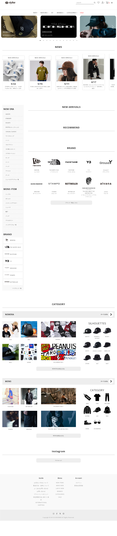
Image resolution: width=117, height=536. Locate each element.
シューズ (8, 207)
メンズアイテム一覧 (11, 224)
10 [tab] (70, 40)
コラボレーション (10, 153)
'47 (52, 13)
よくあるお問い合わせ (41, 488)
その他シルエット (10, 149)
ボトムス (8, 198)
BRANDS (60, 13)
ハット (7, 140)
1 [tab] (40, 40)
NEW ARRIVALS (13, 58)
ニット (7, 162)
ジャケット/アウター (11, 203)
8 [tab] (63, 40)
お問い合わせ (41, 491)
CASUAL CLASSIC (11, 131)
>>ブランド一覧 (16, 288)
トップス (8, 194)
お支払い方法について (41, 483)
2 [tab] (43, 40)
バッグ (7, 166)
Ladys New (60, 488)
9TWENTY (8, 118)
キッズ (7, 157)
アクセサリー (9, 220)
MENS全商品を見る (58, 435)
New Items (60, 483)
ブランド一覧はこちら (71, 202)
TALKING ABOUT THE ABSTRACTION (58, 429)
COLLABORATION (58, 362)
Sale (60, 497)
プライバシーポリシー (41, 494)
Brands (60, 491)
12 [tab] (77, 40)
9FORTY (8, 123)
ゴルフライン (9, 144)
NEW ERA (44, 13)
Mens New (60, 485)
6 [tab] (57, 40)
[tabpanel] (19, 27)
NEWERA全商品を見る (58, 369)
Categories (60, 494)
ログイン (79, 483)
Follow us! (58, 460)
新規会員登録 (78, 485)
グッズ (7, 175)
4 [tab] (50, 40)
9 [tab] (67, 40)
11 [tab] (73, 40)
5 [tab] (53, 40)
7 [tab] (60, 40)
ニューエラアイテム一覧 (12, 179)
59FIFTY (8, 114)
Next (112, 27)
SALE (82, 13)
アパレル (8, 171)
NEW (35, 13)
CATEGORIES (71, 13)
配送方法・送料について (41, 485)
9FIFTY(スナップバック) (12, 127)
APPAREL (58, 339)
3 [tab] (47, 40)
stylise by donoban (10, 2)
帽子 (7, 211)
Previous (4, 27)
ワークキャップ (10, 136)
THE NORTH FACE (58, 406)
